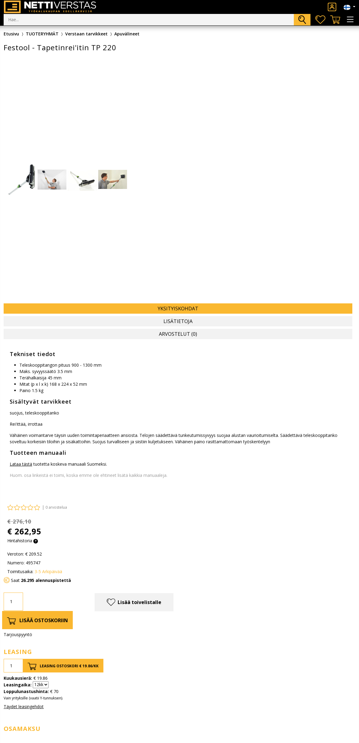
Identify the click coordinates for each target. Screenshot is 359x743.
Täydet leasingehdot (24, 706)
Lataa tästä (21, 464)
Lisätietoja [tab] (178, 321)
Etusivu (11, 34)
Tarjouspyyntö (18, 634)
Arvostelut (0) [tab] (178, 334)
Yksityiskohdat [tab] (178, 308)
